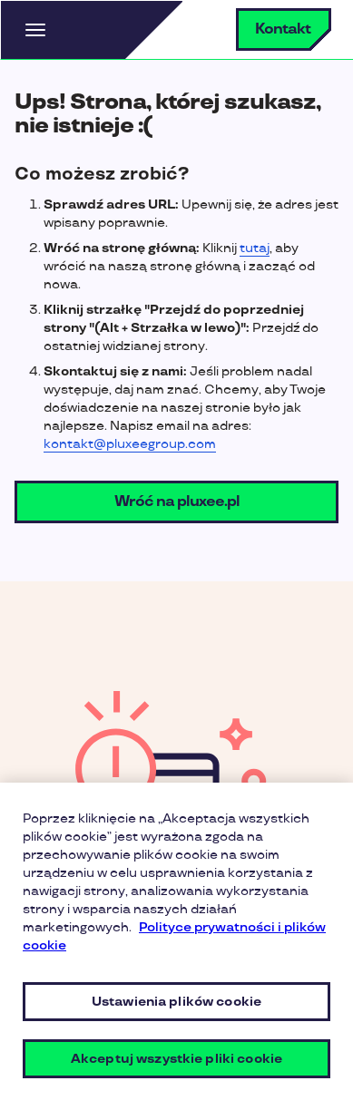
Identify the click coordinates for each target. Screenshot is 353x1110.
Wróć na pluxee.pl (177, 502)
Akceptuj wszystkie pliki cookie (176, 1058)
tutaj (255, 248)
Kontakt (282, 29)
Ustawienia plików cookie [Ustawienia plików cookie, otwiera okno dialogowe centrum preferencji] (176, 1001)
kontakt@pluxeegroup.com (130, 444)
